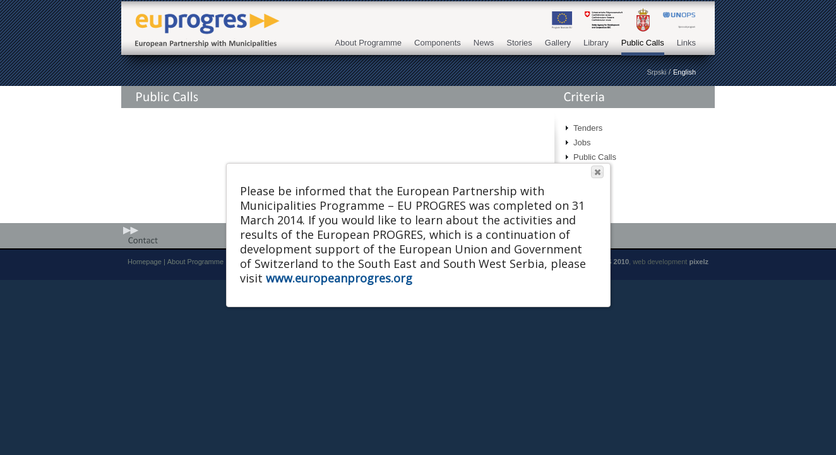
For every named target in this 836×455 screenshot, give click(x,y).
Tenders (587, 128)
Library (596, 42)
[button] (597, 172)
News (484, 42)
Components (437, 42)
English (684, 72)
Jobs (581, 142)
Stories (519, 42)
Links (686, 42)
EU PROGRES (203, 20)
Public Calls (642, 42)
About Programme (368, 42)
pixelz (698, 261)
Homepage (145, 261)
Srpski (657, 72)
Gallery (558, 42)
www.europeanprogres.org (339, 278)
